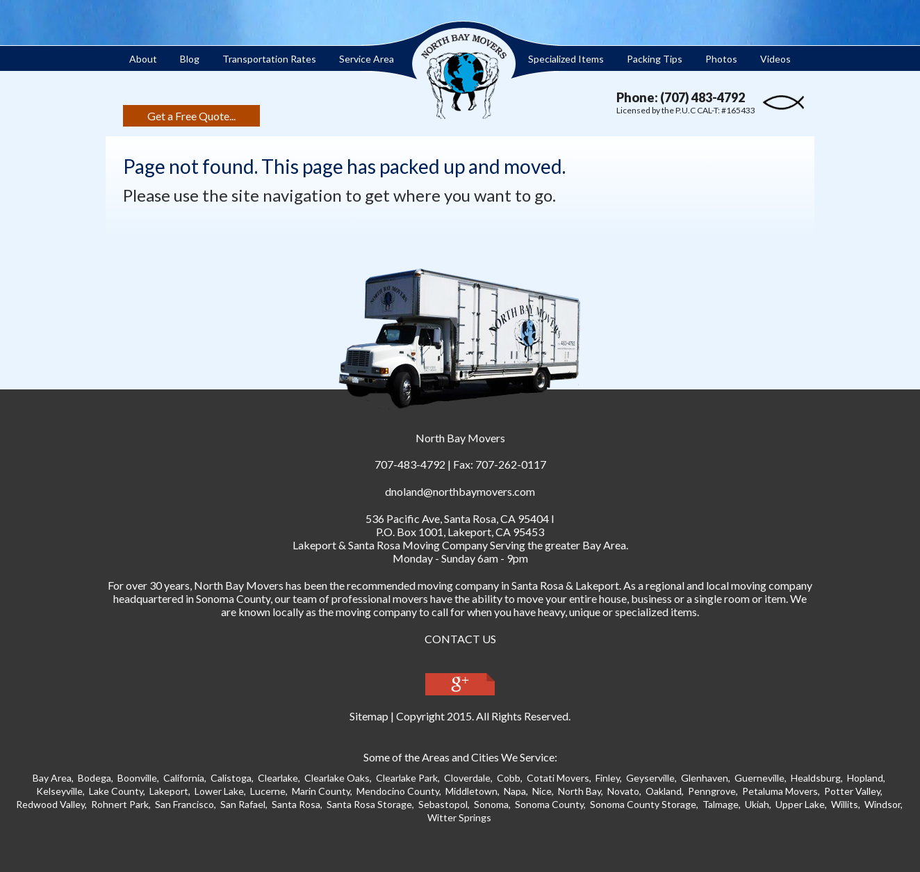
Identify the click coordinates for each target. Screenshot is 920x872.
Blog (189, 59)
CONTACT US (460, 638)
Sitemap (369, 715)
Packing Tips (654, 59)
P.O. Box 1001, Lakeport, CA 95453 (460, 531)
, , (457, 518)
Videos (775, 59)
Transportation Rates (269, 59)
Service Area (366, 59)
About (143, 59)
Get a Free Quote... (191, 115)
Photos (721, 59)
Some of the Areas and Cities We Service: (460, 757)
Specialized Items (566, 59)
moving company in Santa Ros (488, 585)
